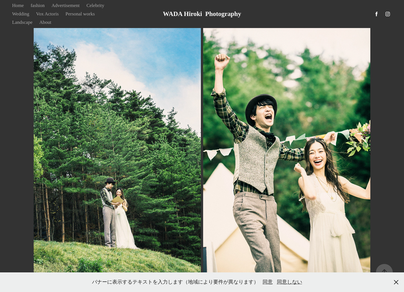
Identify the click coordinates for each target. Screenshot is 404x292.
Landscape (22, 22)
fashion (38, 5)
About (45, 22)
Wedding (20, 14)
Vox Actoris (47, 14)
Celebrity (95, 5)
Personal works (80, 14)
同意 (268, 282)
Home (18, 5)
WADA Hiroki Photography (202, 13)
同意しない (289, 282)
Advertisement (66, 5)
